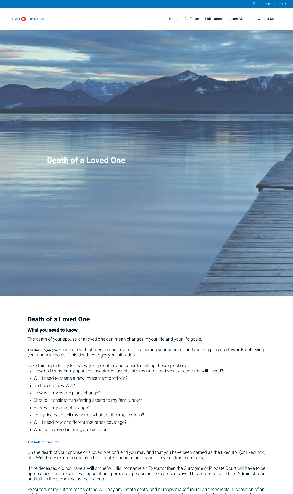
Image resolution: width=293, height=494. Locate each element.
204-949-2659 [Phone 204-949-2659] (275, 4)
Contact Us (266, 18)
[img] (146, 148)
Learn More (241, 18)
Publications (214, 18)
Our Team (191, 18)
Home (173, 18)
